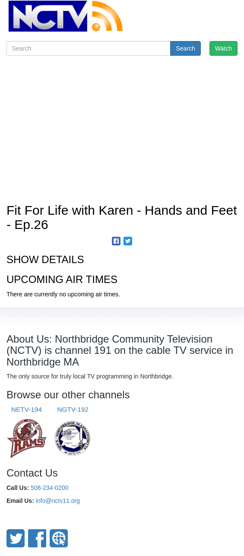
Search (185, 48)
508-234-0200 (49, 487)
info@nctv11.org (58, 500)
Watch (223, 48)
